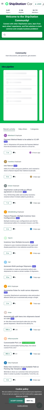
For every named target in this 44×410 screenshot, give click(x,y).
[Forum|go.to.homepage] (17, 4)
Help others (22, 129)
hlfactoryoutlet (13, 338)
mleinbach (11, 135)
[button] (22, 406)
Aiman (10, 185)
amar (10, 312)
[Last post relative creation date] (36, 152)
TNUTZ (10, 238)
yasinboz (11, 161)
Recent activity (9, 129)
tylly (9, 363)
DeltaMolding (12, 212)
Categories (34, 129)
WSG (9, 286)
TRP (9, 262)
